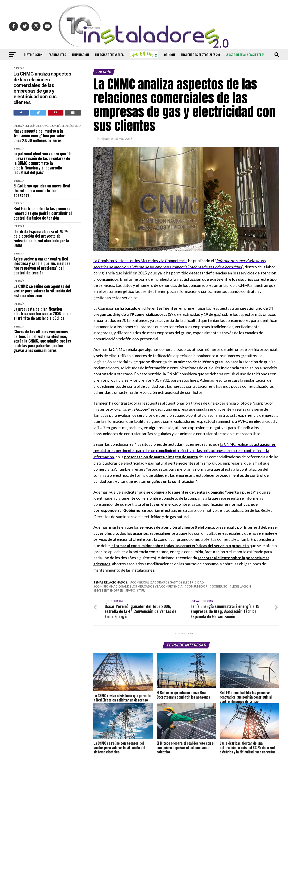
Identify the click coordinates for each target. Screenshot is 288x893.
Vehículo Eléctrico (67, 125)
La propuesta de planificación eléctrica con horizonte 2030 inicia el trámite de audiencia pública (42, 314)
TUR (142, 589)
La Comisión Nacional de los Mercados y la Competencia (142, 260)
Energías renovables (109, 54)
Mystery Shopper (109, 589)
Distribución (33, 54)
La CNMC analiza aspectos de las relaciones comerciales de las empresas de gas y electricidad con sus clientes (42, 88)
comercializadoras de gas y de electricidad (168, 581)
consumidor (197, 585)
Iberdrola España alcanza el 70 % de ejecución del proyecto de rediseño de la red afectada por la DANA (41, 238)
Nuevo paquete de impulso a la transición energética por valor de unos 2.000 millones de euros (42, 136)
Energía (19, 68)
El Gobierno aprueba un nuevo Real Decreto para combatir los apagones (42, 190)
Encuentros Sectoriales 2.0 (200, 54)
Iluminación (80, 54)
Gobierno (219, 585)
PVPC (131, 589)
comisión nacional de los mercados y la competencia (138, 585)
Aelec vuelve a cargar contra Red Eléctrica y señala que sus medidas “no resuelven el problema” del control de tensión (42, 265)
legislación (241, 585)
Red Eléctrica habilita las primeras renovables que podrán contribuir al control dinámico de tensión (43, 213)
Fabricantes (57, 54)
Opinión (169, 54)
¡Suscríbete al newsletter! (245, 54)
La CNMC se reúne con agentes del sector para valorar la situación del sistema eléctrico (42, 291)
